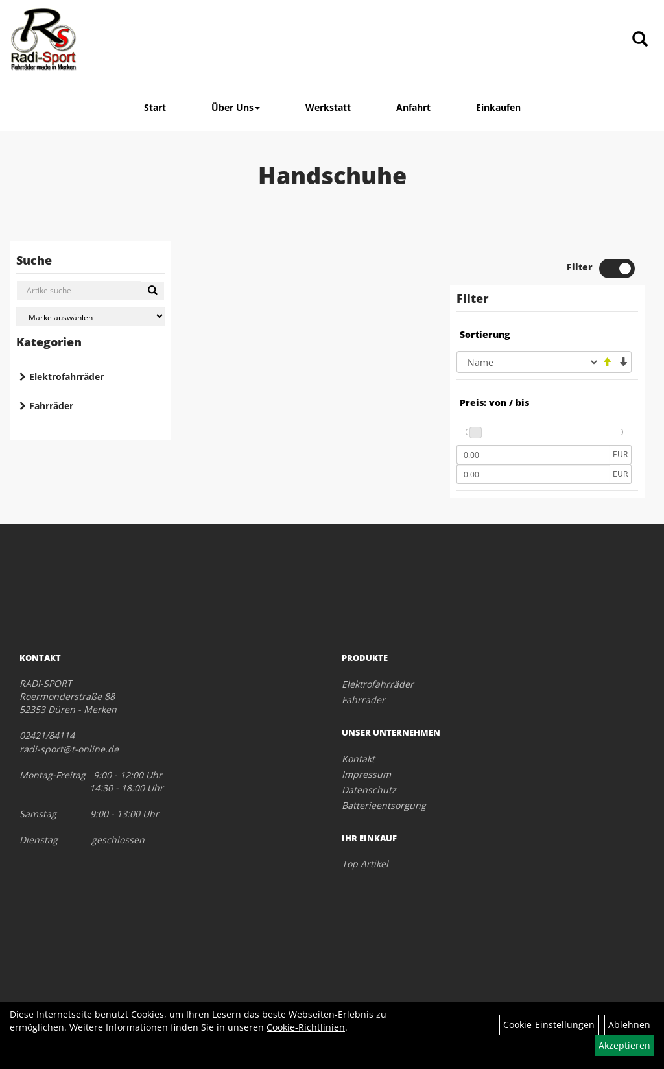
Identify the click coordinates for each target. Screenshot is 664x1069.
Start (155, 107)
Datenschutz (369, 790)
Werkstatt (328, 107)
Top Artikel (365, 864)
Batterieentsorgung (384, 805)
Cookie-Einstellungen (549, 1024)
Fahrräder (51, 406)
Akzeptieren (624, 1045)
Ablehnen (629, 1024)
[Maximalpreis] (533, 474)
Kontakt (358, 758)
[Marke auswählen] (90, 316)
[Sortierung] (527, 362)
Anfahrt (413, 107)
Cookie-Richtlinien (306, 1027)
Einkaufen (498, 107)
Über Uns (235, 107)
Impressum (366, 774)
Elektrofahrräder (66, 376)
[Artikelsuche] (640, 40)
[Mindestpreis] (533, 454)
